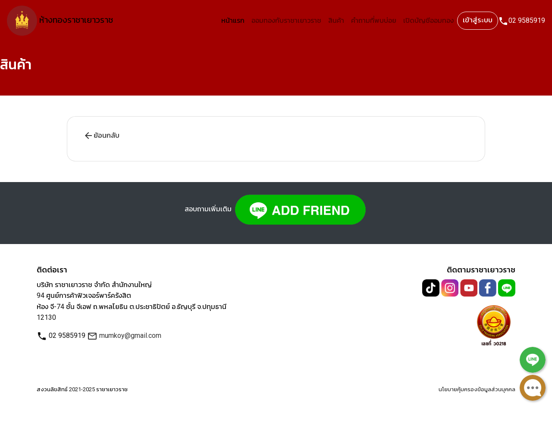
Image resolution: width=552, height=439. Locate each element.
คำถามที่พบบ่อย (373, 20)
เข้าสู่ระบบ (477, 19)
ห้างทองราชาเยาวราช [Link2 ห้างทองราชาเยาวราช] (60, 21)
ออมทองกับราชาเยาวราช (286, 20)
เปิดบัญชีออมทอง (428, 20)
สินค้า (336, 20)
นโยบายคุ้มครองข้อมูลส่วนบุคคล (477, 389)
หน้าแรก (233, 20)
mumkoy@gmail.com (124, 335)
